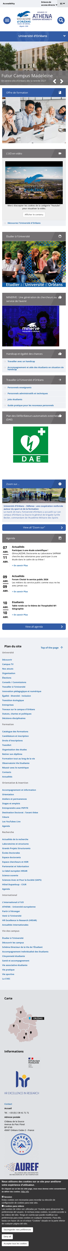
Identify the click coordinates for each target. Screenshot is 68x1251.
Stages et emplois (11, 803)
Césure (5, 817)
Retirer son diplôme (12, 754)
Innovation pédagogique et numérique (21, 691)
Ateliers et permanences (14, 799)
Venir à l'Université (11, 915)
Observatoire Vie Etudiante (15, 763)
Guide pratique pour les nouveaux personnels (31, 405)
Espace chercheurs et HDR (15, 861)
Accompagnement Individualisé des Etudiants (25, 951)
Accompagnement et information (19, 790)
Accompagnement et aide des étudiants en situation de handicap (36, 368)
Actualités (7, 776)
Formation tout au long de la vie (18, 758)
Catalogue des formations (15, 731)
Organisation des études (14, 749)
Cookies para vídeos (14, 1212)
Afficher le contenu (34, 214)
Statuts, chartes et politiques (16, 713)
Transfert (6, 745)
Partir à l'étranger (11, 911)
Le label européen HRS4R (14, 870)
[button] (55, 81)
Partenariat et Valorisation (15, 866)
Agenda (6, 826)
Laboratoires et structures (15, 843)
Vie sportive (8, 974)
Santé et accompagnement (15, 960)
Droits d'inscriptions (12, 740)
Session (8, 1202)
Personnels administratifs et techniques (28, 393)
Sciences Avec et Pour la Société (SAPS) (22, 880)
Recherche (8, 832)
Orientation (8, 794)
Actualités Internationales (15, 924)
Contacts (6, 772)
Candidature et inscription (15, 736)
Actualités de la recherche (15, 839)
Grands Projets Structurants (16, 848)
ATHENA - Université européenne (19, 906)
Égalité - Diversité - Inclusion (16, 695)
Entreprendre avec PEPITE (15, 808)
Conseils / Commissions (14, 682)
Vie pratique (8, 969)
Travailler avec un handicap (21, 361)
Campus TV (7, 664)
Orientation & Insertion (15, 782)
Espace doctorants (11, 857)
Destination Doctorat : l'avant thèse (20, 812)
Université (8, 652)
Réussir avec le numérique (15, 767)
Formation (8, 724)
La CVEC (6, 978)
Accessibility (9, 3)
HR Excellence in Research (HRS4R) (19, 920)
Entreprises (8, 704)
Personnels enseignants (19, 387)
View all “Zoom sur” (34, 527)
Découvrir (7, 659)
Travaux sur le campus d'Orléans (18, 709)
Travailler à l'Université (13, 686)
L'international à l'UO (13, 902)
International (9, 895)
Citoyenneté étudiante (13, 956)
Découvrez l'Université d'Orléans (24, 223)
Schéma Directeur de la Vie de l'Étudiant (22, 947)
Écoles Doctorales (11, 852)
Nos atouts (7, 668)
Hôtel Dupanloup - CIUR (14, 884)
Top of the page (49, 647)
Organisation (8, 673)
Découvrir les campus (13, 942)
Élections (6, 677)
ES (62, 3)
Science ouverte (10, 875)
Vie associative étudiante (14, 965)
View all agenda (34, 626)
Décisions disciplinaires (13, 718)
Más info (25, 1197)
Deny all (7, 1242)
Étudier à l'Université (12, 938)
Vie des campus (10, 930)
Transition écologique (13, 700)
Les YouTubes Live (11, 821)
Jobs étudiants (15, 399)
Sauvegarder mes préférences (17, 1235)
